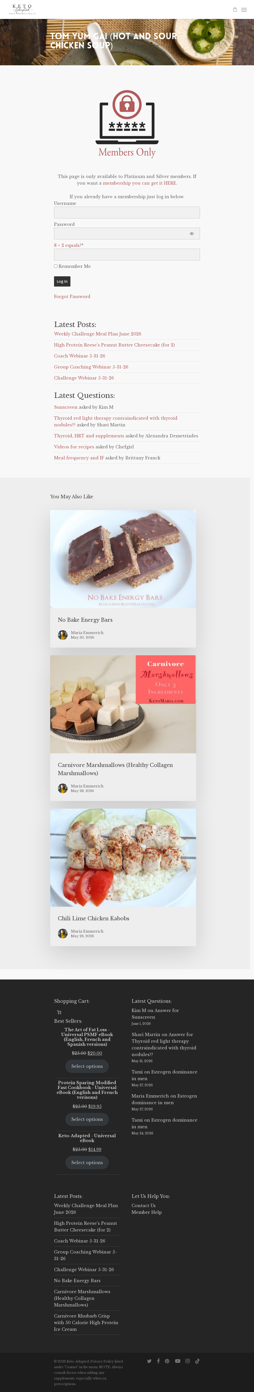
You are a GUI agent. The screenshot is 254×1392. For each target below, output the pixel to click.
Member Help (147, 1212)
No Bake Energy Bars (77, 1280)
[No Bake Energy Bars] (123, 579)
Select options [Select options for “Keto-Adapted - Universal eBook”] (87, 1162)
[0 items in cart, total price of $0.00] (59, 1012)
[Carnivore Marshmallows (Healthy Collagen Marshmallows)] (123, 728)
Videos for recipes (74, 446)
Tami (137, 1071)
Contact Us (144, 1205)
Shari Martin (146, 1034)
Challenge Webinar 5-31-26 (84, 378)
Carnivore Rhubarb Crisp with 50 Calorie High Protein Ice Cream (86, 1322)
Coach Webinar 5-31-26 (79, 355)
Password (64, 224)
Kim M (139, 1010)
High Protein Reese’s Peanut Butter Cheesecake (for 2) (114, 344)
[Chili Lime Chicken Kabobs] (123, 877)
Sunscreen (66, 407)
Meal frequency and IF (79, 457)
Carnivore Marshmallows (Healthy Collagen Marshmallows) (82, 1298)
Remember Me (72, 266)
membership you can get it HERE (139, 183)
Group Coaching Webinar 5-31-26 (91, 367)
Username (65, 203)
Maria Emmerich (150, 1096)
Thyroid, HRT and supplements (89, 435)
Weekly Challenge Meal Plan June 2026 (97, 333)
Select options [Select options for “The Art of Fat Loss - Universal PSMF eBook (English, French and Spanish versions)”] (87, 1066)
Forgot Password (72, 296)
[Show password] (191, 233)
